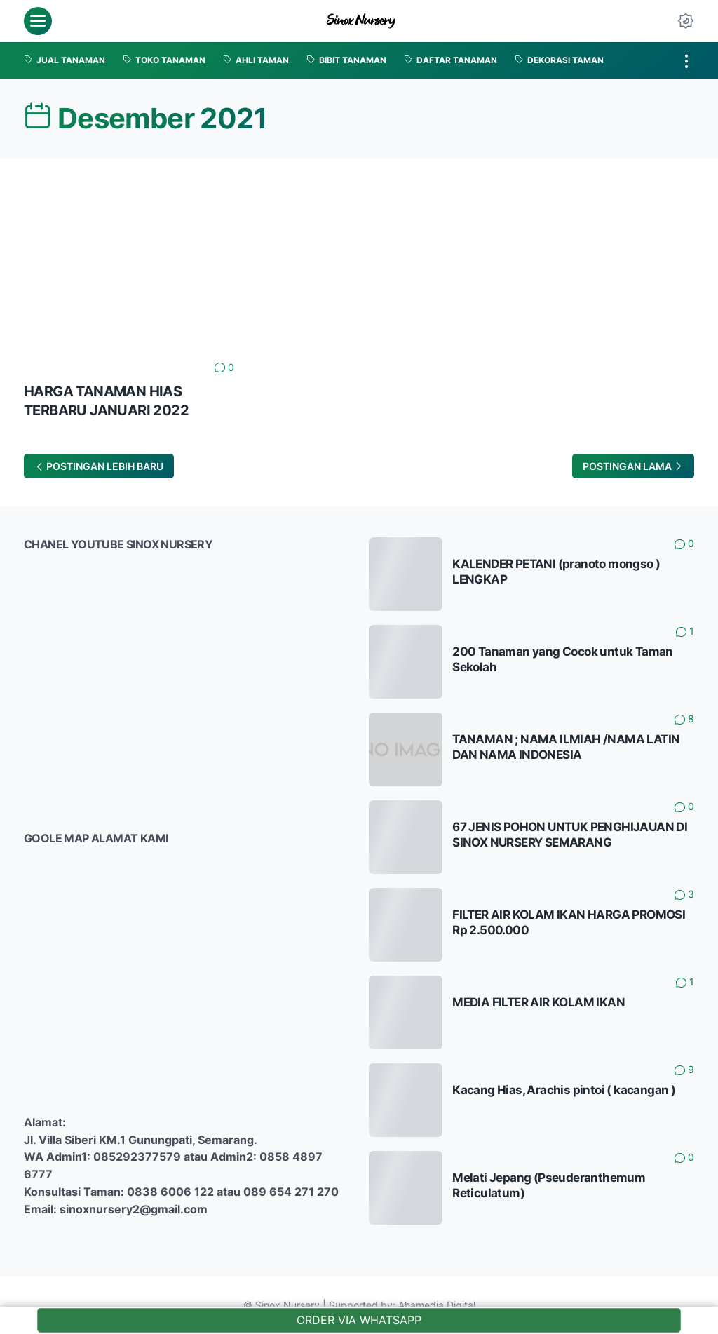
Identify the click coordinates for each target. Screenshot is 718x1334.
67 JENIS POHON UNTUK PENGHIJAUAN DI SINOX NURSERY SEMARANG (569, 834)
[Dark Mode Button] (685, 21)
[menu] (38, 21)
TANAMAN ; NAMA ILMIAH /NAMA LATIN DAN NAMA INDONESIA (565, 747)
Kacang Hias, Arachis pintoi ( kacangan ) (563, 1090)
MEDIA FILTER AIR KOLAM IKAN (538, 1002)
